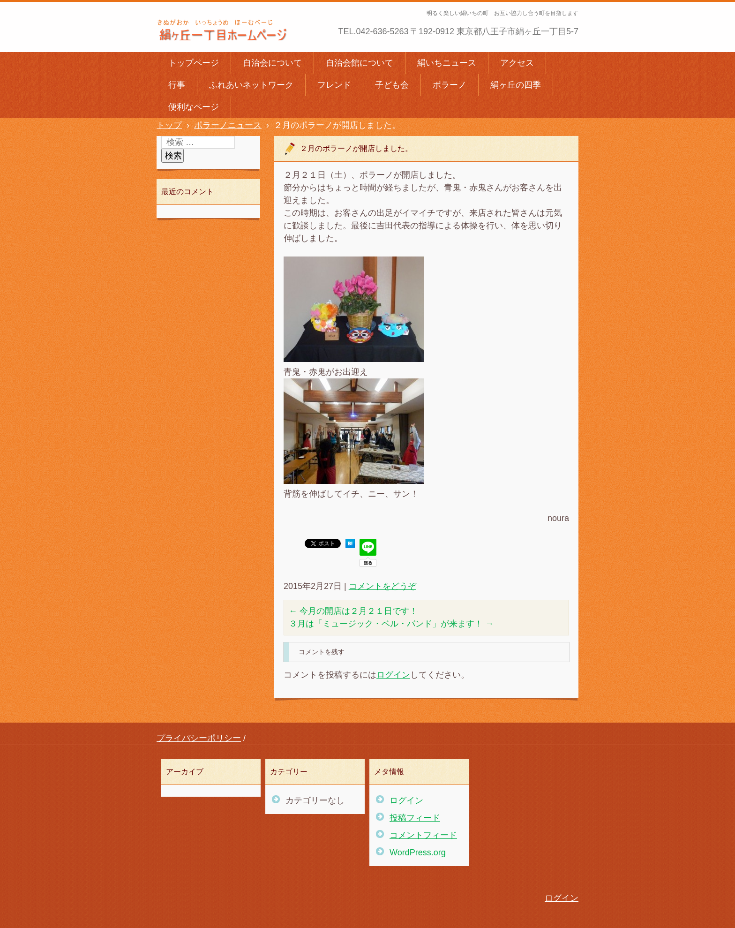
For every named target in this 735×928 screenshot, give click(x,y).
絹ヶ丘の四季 (515, 85)
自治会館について (359, 63)
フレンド (334, 85)
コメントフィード (423, 835)
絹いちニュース (446, 63)
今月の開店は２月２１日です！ (353, 611)
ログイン (393, 674)
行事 (176, 85)
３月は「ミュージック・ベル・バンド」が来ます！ (391, 623)
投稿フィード (415, 817)
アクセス (517, 63)
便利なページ (193, 107)
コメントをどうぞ (382, 586)
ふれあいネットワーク (251, 85)
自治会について (272, 63)
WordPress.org (418, 852)
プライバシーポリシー (199, 738)
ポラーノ (449, 85)
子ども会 (392, 85)
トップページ (193, 63)
